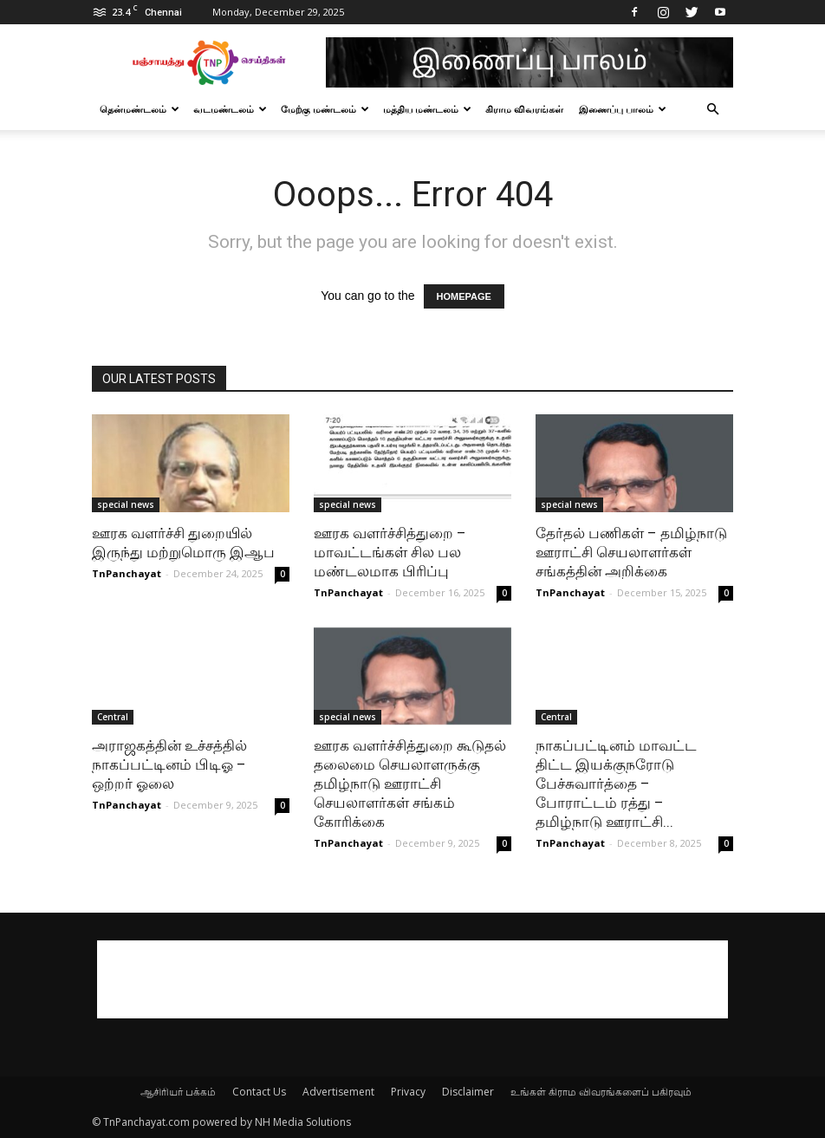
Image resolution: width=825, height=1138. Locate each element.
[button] (712, 109)
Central (112, 717)
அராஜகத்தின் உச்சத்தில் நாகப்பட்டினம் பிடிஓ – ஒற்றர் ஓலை (169, 764)
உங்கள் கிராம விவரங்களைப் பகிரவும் (601, 1091)
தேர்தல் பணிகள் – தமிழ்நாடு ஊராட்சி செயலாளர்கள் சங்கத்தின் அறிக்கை (631, 552)
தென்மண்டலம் (139, 108)
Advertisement (338, 1091)
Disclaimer (468, 1091)
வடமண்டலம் (230, 108)
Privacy (408, 1091)
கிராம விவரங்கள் (524, 108)
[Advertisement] (412, 979)
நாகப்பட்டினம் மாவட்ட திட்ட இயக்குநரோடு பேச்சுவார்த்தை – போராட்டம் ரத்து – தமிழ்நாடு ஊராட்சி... (616, 783)
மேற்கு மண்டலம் (325, 108)
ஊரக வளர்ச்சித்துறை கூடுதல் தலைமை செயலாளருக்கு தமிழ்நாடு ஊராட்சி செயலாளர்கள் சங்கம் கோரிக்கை (410, 783)
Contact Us (259, 1091)
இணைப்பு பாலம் (622, 108)
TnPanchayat (126, 573)
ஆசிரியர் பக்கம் (178, 1091)
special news (125, 504)
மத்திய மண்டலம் (427, 108)
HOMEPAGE (464, 296)
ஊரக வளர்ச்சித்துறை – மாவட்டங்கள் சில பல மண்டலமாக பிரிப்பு (390, 552)
